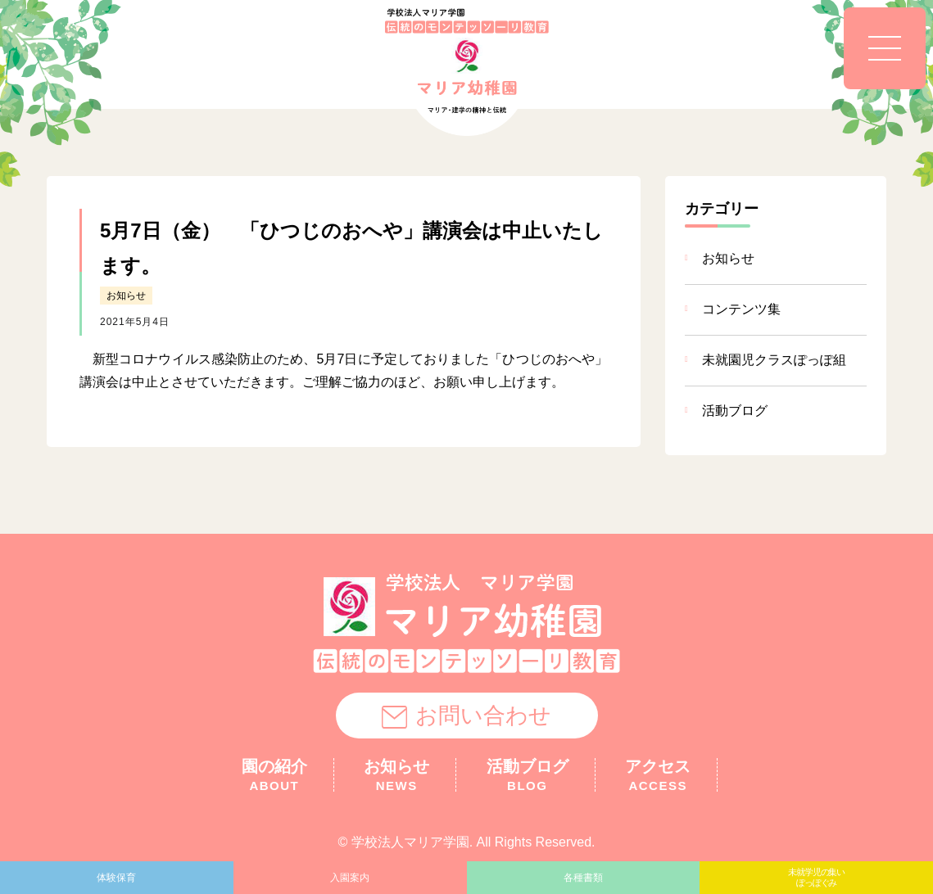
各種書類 (583, 877)
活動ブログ (735, 411)
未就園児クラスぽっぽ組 (774, 360)
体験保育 (116, 877)
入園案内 (349, 877)
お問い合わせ (466, 716)
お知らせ (126, 295)
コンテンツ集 (741, 309)
